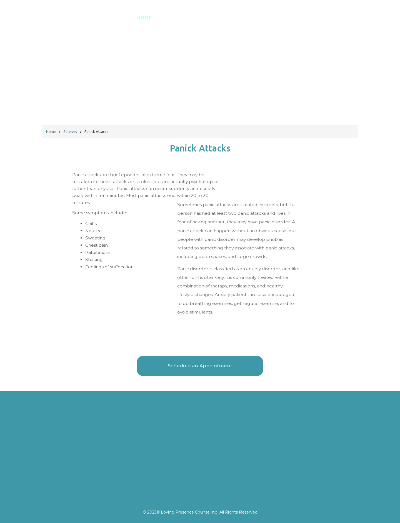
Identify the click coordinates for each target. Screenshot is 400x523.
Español (173, 23)
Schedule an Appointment (353, 23)
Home (144, 23)
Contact (296, 23)
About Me (208, 23)
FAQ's (266, 23)
